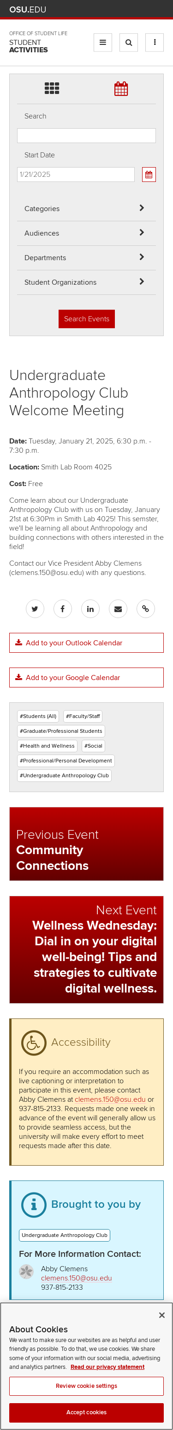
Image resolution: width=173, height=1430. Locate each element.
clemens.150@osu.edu (110, 1099)
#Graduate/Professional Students (61, 731)
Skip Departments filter (17, 14)
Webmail (145, 9)
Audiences (41, 233)
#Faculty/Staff (83, 716)
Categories (42, 208)
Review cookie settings (86, 1399)
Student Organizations (60, 282)
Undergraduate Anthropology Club (64, 1235)
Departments (45, 257)
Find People (131, 9)
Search (35, 116)
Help (90, 9)
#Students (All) (38, 716)
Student (28, 46)
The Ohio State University (27, 9)
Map (118, 9)
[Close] (162, 1328)
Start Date (39, 155)
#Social (93, 746)
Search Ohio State (158, 9)
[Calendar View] (149, 174)
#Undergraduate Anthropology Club (64, 775)
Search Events (86, 319)
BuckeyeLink (104, 9)
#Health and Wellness (47, 746)
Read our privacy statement (107, 1380)
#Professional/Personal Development (66, 760)
